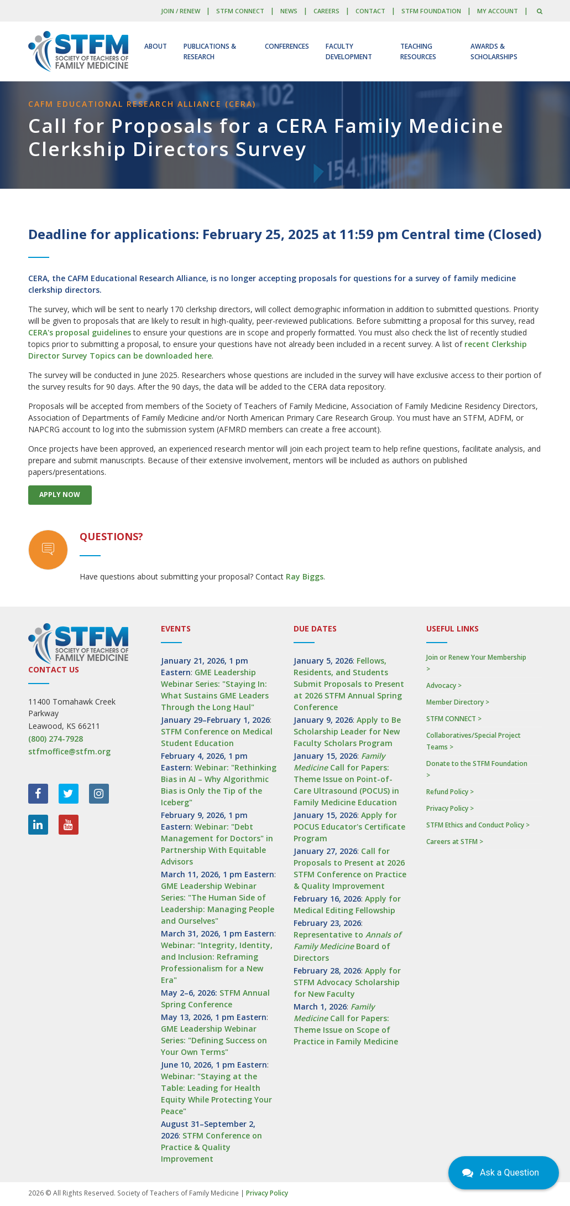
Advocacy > (444, 685)
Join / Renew (180, 11)
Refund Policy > (450, 791)
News (288, 11)
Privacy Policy (267, 1193)
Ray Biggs (304, 576)
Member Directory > (457, 702)
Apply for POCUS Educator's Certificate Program (349, 826)
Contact (370, 11)
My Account (497, 11)
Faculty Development (349, 51)
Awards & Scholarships (493, 51)
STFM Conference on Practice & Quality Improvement (211, 1147)
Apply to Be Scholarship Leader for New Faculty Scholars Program (347, 731)
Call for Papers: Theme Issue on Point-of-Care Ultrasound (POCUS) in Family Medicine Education (346, 779)
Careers (326, 11)
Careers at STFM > (454, 841)
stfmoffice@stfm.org (69, 751)
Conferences (287, 46)
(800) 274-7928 (55, 738)
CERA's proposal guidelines (79, 332)
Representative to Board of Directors (347, 946)
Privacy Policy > (450, 808)
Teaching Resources (418, 51)
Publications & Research (210, 51)
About (155, 46)
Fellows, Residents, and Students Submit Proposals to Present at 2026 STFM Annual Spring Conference (349, 683)
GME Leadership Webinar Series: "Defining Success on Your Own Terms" (214, 1040)
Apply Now (59, 494)
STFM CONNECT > (454, 718)
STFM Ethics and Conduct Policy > (478, 825)
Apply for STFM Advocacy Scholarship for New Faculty (347, 982)
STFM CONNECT (240, 11)
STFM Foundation (431, 11)
